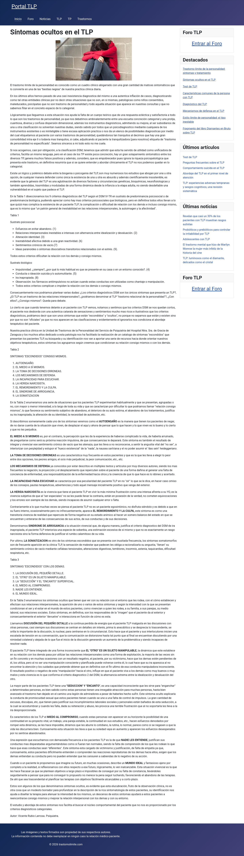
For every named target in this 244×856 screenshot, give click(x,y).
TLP (59, 19)
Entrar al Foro (207, 43)
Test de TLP (190, 86)
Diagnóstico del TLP (195, 104)
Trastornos (84, 19)
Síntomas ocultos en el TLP (199, 79)
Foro (31, 19)
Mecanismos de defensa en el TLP (203, 111)
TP (70, 19)
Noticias (45, 19)
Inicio (18, 19)
